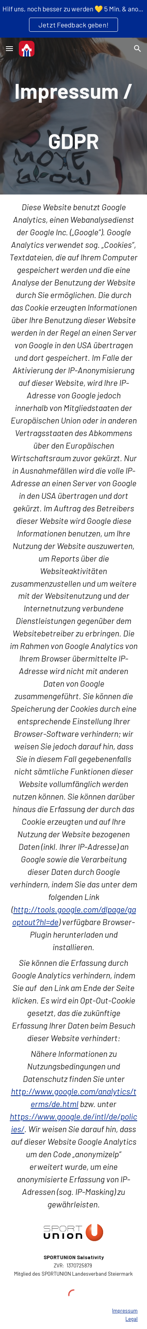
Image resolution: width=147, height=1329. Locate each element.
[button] (9, 48)
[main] (73, 116)
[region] (73, 19)
